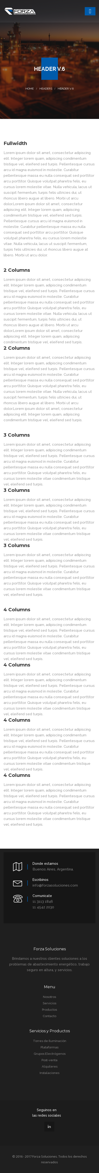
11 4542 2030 (43, 907)
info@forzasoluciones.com (55, 885)
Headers (45, 88)
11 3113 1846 (43, 901)
